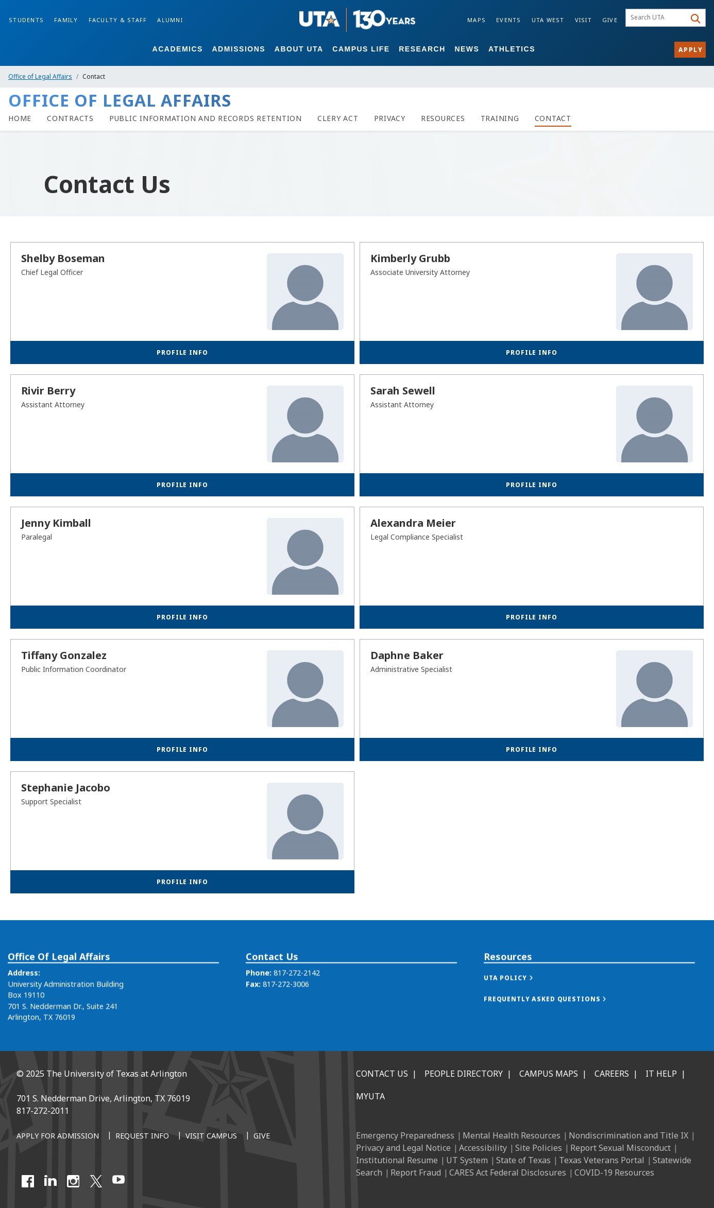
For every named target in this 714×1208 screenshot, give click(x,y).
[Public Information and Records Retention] (205, 118)
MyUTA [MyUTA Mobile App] (370, 1096)
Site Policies (538, 1147)
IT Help (661, 1073)
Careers (611, 1073)
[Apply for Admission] (57, 1136)
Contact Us (382, 1073)
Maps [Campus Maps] (476, 20)
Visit (583, 20)
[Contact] (553, 118)
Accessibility (483, 1147)
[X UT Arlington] (96, 1181)
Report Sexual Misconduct (620, 1147)
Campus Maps (548, 1073)
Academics (177, 49)
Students (26, 20)
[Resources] (443, 118)
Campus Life (360, 49)
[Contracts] (70, 118)
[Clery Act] (338, 118)
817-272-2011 (42, 1110)
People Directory (463, 1073)
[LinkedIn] (50, 1181)
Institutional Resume (397, 1160)
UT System (467, 1160)
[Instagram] (73, 1181)
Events (508, 20)
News (466, 49)
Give (610, 20)
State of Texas (523, 1160)
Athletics (511, 49)
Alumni (170, 20)
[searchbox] (657, 18)
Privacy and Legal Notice (403, 1147)
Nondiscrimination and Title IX (628, 1135)
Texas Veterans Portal (601, 1160)
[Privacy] (389, 118)
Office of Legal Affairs (40, 76)
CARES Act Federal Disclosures (507, 1172)
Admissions (238, 49)
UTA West (548, 20)
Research (422, 49)
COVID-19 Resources (614, 1172)
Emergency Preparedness (405, 1135)
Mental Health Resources (511, 1135)
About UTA (299, 49)
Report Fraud (415, 1172)
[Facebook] (28, 1181)
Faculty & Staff (118, 20)
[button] (519, 996)
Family (66, 20)
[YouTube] (118, 1181)
